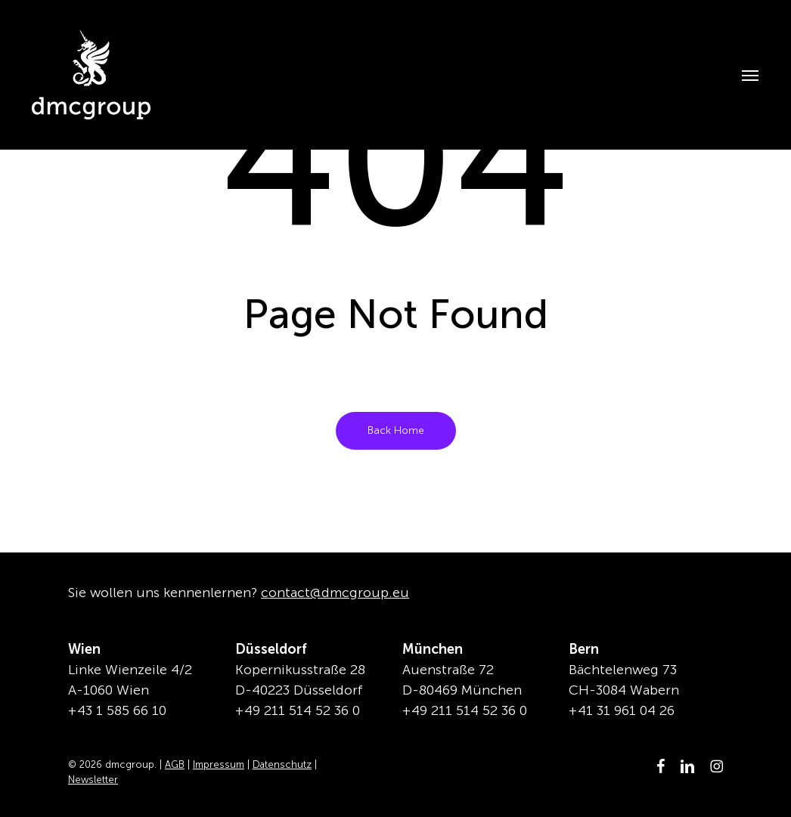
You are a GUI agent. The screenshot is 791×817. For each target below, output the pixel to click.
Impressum (218, 764)
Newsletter (93, 779)
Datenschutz (282, 764)
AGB (175, 764)
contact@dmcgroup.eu (335, 592)
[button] (742, 74)
